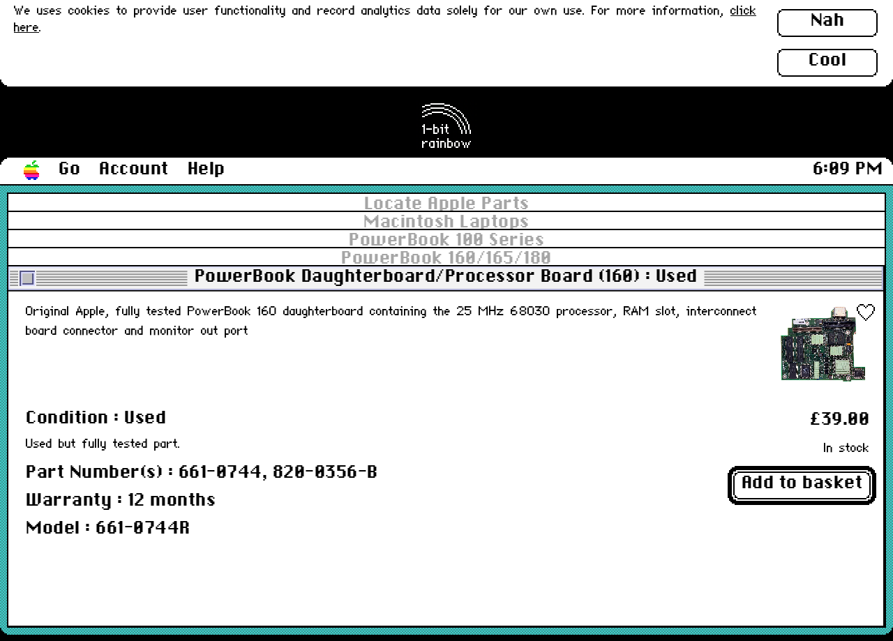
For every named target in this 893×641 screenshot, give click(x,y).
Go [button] (69, 169)
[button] (32, 171)
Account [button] (134, 169)
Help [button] (206, 169)
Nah (828, 21)
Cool (827, 61)
